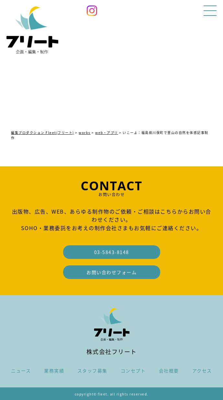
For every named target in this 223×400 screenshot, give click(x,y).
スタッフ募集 (92, 370)
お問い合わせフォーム (111, 272)
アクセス (202, 370)
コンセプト (133, 370)
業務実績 (54, 370)
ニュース (21, 370)
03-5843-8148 (111, 252)
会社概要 (169, 370)
